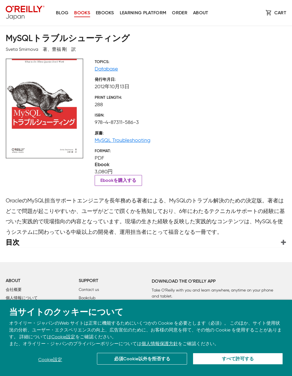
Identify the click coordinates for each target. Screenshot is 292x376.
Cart (280, 13)
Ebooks (105, 13)
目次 (12, 242)
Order (179, 13)
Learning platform (143, 13)
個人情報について (22, 297)
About (200, 13)
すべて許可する (238, 359)
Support (88, 281)
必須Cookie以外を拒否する (142, 359)
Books (82, 13)
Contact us (89, 289)
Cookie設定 (63, 336)
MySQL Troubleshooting (122, 140)
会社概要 (14, 289)
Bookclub (87, 297)
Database (106, 69)
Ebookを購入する (118, 180)
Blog (62, 13)
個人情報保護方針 (159, 343)
